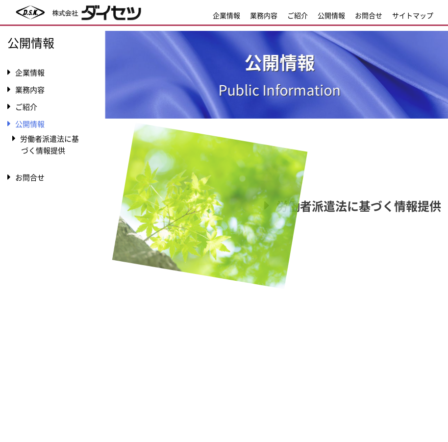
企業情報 (226, 15)
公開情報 (331, 15)
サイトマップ (412, 15)
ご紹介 (297, 15)
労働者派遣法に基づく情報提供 (360, 206)
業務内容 (263, 15)
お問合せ (368, 15)
